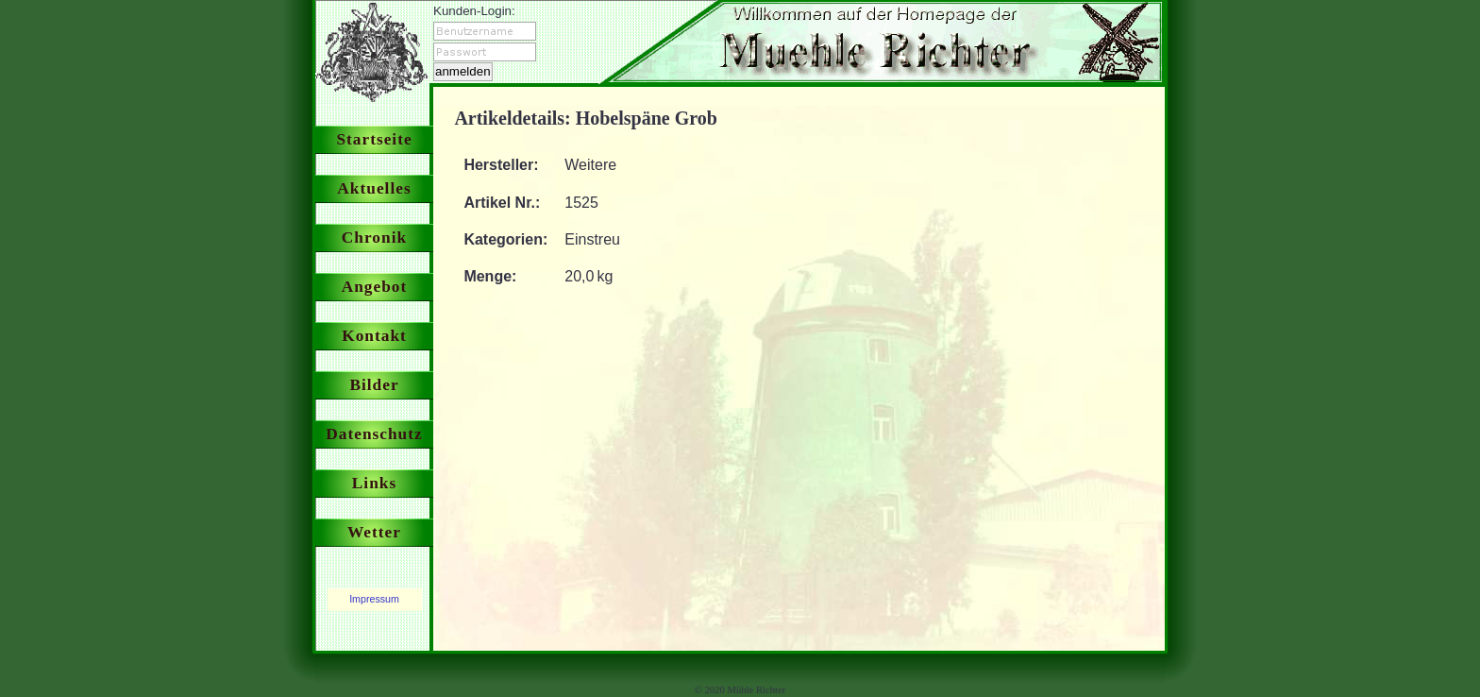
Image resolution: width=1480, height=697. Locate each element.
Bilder (373, 385)
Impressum (374, 598)
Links (374, 483)
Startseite (374, 139)
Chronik (374, 237)
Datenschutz (374, 434)
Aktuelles (374, 188)
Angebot (375, 287)
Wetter (374, 532)
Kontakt (374, 336)
